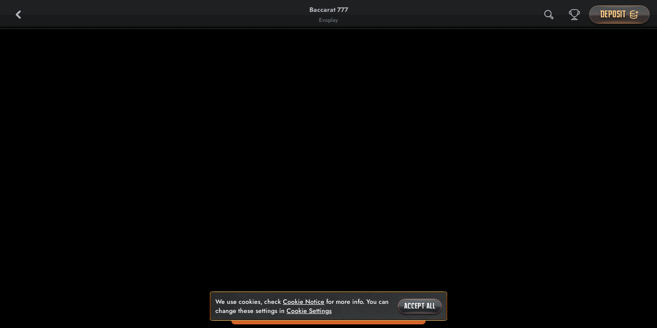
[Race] (574, 15)
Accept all (419, 306)
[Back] (18, 15)
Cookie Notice (303, 301)
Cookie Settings (309, 310)
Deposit (619, 14)
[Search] (549, 15)
